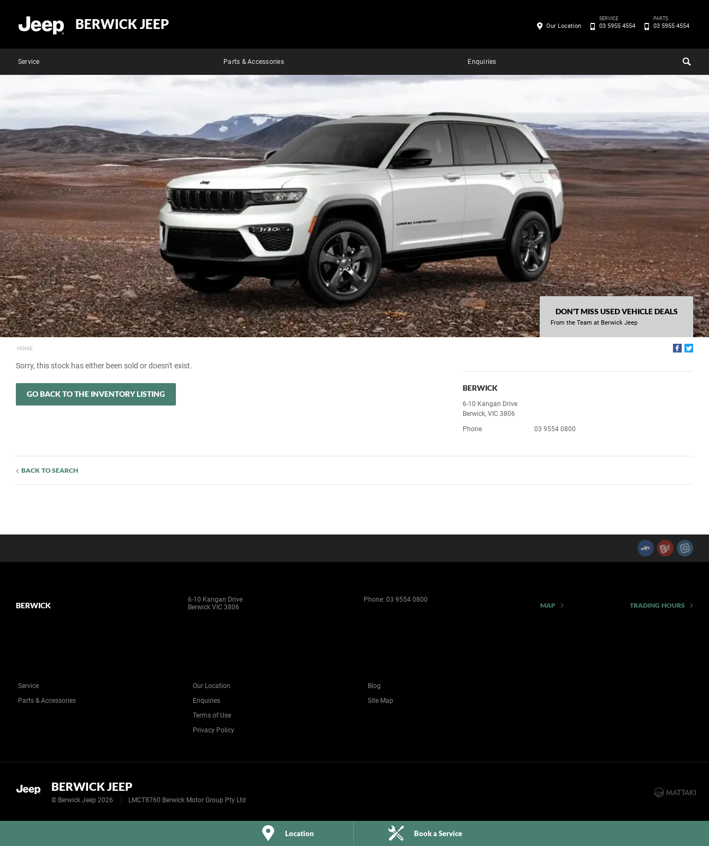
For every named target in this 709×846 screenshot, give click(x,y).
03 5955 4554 (615, 26)
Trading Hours (657, 605)
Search (685, 60)
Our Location (563, 26)
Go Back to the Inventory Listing (96, 393)
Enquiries (482, 62)
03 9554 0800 (555, 429)
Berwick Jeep (122, 24)
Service (29, 62)
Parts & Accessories (253, 62)
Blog (374, 686)
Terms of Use (212, 715)
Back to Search (49, 470)
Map (548, 605)
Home (25, 348)
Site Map (380, 700)
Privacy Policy (213, 730)
